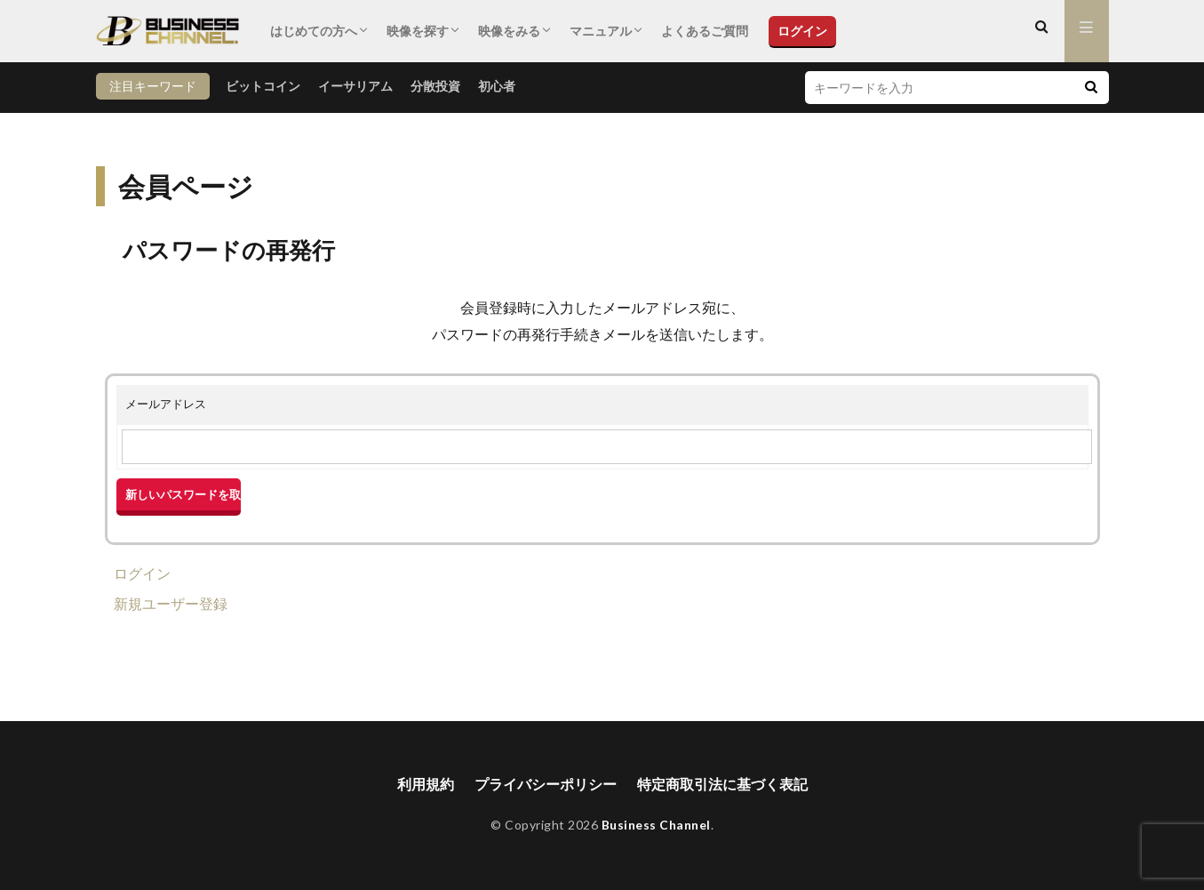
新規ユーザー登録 (170, 603)
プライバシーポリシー (545, 784)
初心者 (496, 85)
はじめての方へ (313, 30)
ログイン (802, 30)
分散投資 (435, 85)
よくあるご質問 (704, 30)
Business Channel (656, 825)
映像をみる (509, 30)
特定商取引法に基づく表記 (722, 784)
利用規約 (425, 784)
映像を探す (418, 30)
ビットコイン (263, 85)
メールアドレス (165, 404)
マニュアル (601, 30)
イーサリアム (355, 85)
